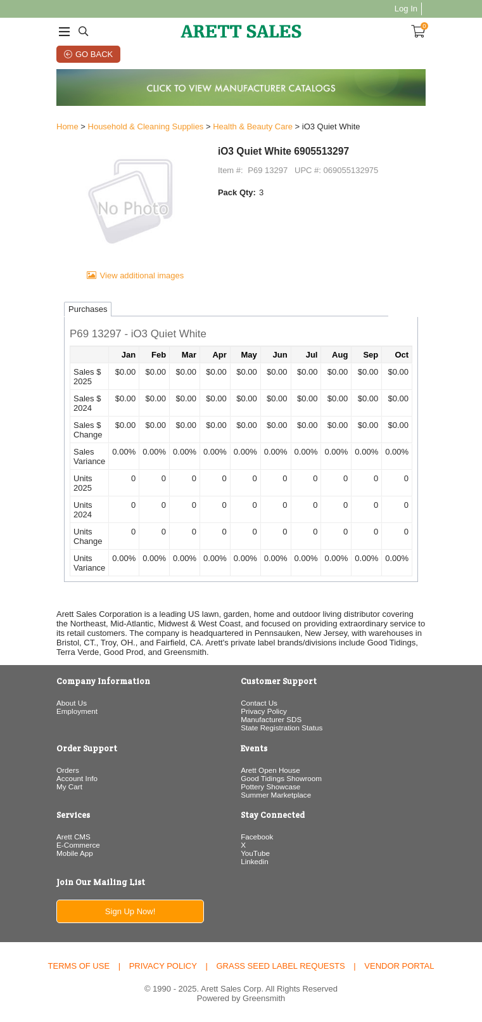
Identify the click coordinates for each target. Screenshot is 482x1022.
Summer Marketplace (276, 795)
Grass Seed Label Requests (280, 966)
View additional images (142, 275)
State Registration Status (281, 727)
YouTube (255, 853)
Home (67, 126)
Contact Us (259, 703)
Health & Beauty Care (253, 126)
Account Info (77, 778)
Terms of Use (79, 966)
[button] (241, 335)
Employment (77, 711)
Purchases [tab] (87, 309)
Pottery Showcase (270, 786)
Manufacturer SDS (271, 719)
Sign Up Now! (130, 911)
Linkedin (255, 861)
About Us (71, 703)
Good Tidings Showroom (281, 778)
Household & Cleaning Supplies (146, 126)
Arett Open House (270, 770)
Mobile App (74, 853)
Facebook (257, 836)
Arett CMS (73, 836)
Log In (406, 8)
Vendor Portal (399, 966)
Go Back (94, 54)
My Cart (69, 786)
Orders (67, 770)
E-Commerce (78, 845)
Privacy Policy (264, 711)
